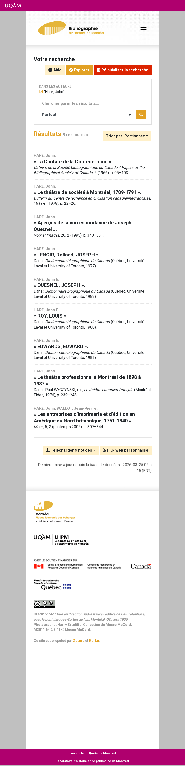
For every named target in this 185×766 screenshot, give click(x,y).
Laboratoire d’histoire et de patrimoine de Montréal (92, 761)
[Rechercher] (141, 114)
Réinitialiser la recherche (122, 70)
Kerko (94, 641)
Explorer (79, 70)
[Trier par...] (127, 136)
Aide (55, 70)
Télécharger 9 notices (69, 450)
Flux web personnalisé (125, 450)
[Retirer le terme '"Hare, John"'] (54, 91)
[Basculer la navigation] (143, 28)
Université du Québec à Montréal (92, 753)
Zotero (79, 641)
